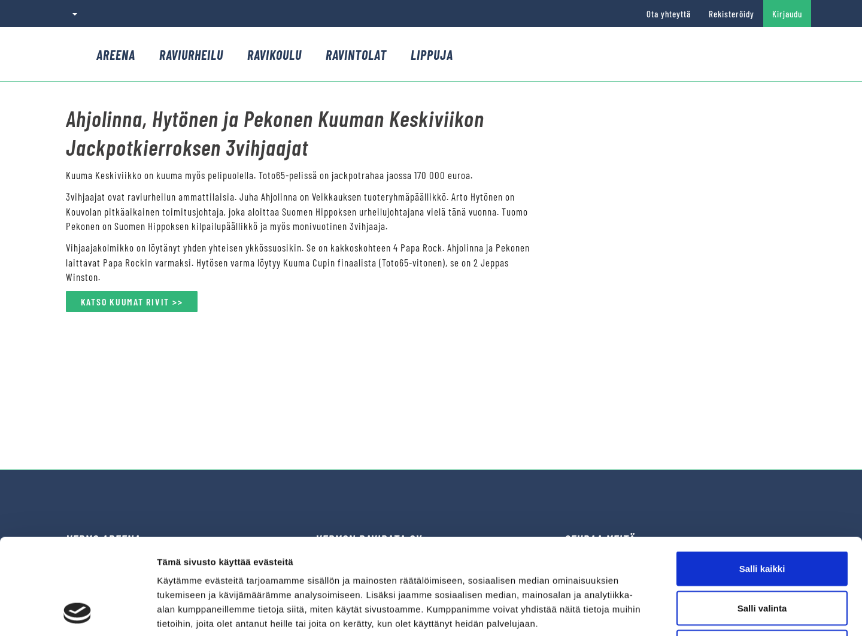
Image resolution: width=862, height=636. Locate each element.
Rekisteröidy (731, 13)
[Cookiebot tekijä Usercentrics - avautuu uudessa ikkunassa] (77, 613)
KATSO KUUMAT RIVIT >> (132, 301)
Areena (115, 54)
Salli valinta (762, 518)
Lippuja (432, 54)
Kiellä (762, 557)
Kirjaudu (787, 13)
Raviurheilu (191, 54)
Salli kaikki (762, 479)
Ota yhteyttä (668, 13)
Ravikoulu (274, 54)
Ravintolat (356, 54)
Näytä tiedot (640, 612)
